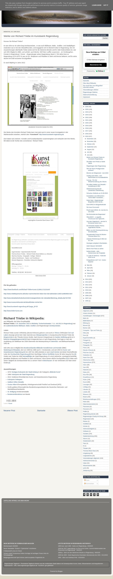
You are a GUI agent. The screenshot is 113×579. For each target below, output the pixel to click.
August (89, 149)
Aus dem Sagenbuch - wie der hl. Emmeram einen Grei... (97, 222)
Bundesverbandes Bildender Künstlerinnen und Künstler (43, 348)
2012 (60, 323)
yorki (84, 468)
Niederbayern (8, 350)
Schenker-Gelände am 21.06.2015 (97, 193)
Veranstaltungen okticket (90, 90)
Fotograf (85, 340)
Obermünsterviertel (89, 404)
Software (86, 431)
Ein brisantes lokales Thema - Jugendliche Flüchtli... (96, 226)
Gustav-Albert (12, 384)
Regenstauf (86, 419)
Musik (85, 397)
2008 (87, 295)
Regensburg (68, 323)
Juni (88, 155)
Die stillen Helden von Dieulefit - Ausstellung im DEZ (96, 185)
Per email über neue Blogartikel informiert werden (92, 86)
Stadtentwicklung (88, 436)
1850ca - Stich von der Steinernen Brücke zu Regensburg (75, 552)
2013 (87, 282)
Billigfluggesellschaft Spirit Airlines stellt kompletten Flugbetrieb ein (24, 557)
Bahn (84, 318)
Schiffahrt (86, 424)
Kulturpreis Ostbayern (14, 379)
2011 (87, 287)
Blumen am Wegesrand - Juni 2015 (97, 173)
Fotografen (86, 342)
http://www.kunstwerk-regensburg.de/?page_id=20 (21, 306)
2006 (87, 301)
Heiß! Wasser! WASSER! (94, 246)
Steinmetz (54, 341)
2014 (87, 279)
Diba (84, 333)
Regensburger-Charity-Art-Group (93, 416)
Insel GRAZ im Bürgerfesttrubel (96, 204)
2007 (87, 298)
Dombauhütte (15, 354)
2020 (87, 123)
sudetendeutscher (12, 326)
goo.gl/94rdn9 (48, 565)
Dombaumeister (54, 326)
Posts (86, 480)
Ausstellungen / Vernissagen (92, 315)
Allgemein (86, 311)
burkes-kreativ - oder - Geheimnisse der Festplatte (96, 252)
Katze (85, 372)
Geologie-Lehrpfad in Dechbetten (97, 243)
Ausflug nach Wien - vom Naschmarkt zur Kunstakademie (97, 176)
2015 (87, 136)
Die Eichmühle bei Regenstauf (96, 214)
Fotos (85, 347)
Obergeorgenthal (41, 335)
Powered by (96, 71)
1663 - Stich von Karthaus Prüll (67, 557)
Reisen (85, 421)
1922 (28, 323)
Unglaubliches (87, 455)
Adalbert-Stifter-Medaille (15, 382)
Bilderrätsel (86, 320)
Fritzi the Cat (87, 352)
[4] (30, 354)
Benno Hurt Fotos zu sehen (95, 248)
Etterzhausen (47, 360)
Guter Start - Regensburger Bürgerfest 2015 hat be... (95, 201)
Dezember (90, 138)
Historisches (87, 360)
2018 (87, 128)
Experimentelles (88, 338)
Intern (85, 365)
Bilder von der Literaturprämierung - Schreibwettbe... (97, 231)
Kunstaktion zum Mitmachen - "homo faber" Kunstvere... (96, 196)
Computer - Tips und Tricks (91, 330)
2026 (87, 106)
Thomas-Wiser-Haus (89, 451)
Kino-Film (86, 374)
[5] (75, 354)
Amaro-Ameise (87, 313)
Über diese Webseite (89, 83)
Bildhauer (22, 326)
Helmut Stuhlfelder (48, 354)
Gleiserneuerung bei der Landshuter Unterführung (95, 189)
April (88, 268)
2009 (87, 293)
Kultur (85, 379)
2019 (87, 125)
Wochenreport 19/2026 (11, 546)
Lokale (85, 392)
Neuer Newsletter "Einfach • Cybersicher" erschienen (20, 548)
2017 (87, 131)
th (83, 446)
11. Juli (55, 323)
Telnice (57, 333)
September (90, 147)
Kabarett (85, 369)
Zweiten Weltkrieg (61, 337)
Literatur (85, 389)
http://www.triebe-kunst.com (13, 311)
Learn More (96, 5)
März (88, 270)
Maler (28, 326)
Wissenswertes (87, 465)
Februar (89, 273)
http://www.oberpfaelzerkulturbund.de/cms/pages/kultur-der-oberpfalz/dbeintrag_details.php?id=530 (37, 298)
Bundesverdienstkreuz (15, 394)
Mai (88, 265)
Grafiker (33, 326)
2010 (87, 290)
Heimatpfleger (27, 356)
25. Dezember (21, 323)
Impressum (86, 97)
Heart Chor (86, 357)
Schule (85, 426)
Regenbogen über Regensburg (96, 166)
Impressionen (87, 362)
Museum (85, 394)
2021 (87, 120)
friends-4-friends (88, 350)
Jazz (84, 367)
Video (85, 463)
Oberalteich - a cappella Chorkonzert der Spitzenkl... (96, 217)
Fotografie (86, 345)
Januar (89, 276)
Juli (88, 152)
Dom (84, 335)
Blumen (85, 325)
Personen (86, 409)
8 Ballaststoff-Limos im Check (13, 551)
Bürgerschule (8, 337)
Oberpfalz (16, 350)
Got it (105, 5)
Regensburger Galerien (90, 92)
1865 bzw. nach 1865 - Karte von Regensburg (72, 546)
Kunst (10, 403)
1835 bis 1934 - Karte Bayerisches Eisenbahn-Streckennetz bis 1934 (79, 555)
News (85, 401)
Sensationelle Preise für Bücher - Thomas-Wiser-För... (97, 235)
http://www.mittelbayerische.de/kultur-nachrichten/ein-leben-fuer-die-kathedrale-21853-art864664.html (38, 294)
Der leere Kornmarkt (93, 207)
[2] (26, 339)
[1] (18, 335)
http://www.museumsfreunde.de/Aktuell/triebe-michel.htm (23, 302)
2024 (87, 112)
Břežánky (35, 323)
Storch (85, 438)
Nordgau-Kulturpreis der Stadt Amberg (25, 372)
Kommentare (89, 483)
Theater (85, 448)
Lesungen (86, 384)
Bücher (85, 328)
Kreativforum (87, 377)
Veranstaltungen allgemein (91, 458)
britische (6, 339)
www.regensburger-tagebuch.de (28, 565)
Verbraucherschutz (89, 460)
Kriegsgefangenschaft (17, 339)
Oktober (89, 144)
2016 (87, 133)
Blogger (60, 571)
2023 (87, 114)
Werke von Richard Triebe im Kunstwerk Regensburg (95, 158)
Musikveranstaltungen (90, 399)
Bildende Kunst (55, 372)
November (90, 141)
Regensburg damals (89, 414)
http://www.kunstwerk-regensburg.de (51, 134)
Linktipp (85, 387)
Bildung (85, 323)
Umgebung (86, 453)
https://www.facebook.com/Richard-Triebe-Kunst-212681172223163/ (27, 289)
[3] (24, 352)
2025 (87, 109)
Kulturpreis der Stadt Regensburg (23, 374)
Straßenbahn (87, 441)
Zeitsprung (86, 470)
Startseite (41, 410)
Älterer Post (72, 410)
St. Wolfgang (11, 392)
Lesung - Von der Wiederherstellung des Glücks (97, 180)
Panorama (86, 406)
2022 (87, 117)
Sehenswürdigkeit (88, 428)
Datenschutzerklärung (90, 94)
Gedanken (86, 355)
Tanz (84, 443)
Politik (85, 411)
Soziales (85, 433)
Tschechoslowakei (45, 323)
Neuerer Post (9, 410)
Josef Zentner (55, 352)
